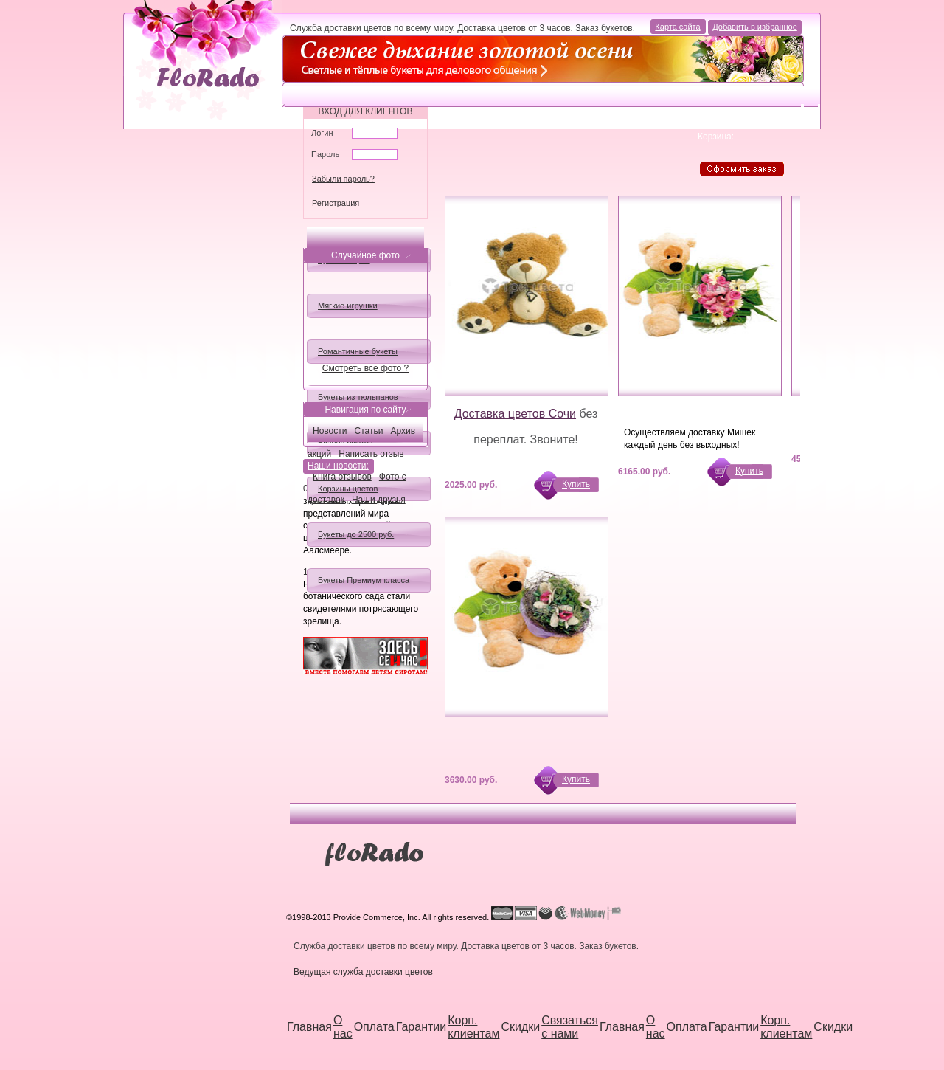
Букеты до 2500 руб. (356, 534)
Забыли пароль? (343, 178)
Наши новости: (340, 466)
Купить (576, 484)
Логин (322, 132)
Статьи (369, 431)
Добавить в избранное (754, 26)
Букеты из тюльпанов (358, 397)
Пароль (325, 154)
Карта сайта (679, 26)
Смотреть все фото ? (365, 368)
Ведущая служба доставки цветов (363, 972)
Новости (330, 431)
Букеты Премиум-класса (363, 580)
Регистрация (335, 203)
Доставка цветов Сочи (515, 413)
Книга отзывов (342, 477)
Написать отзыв (371, 454)
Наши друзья (379, 499)
